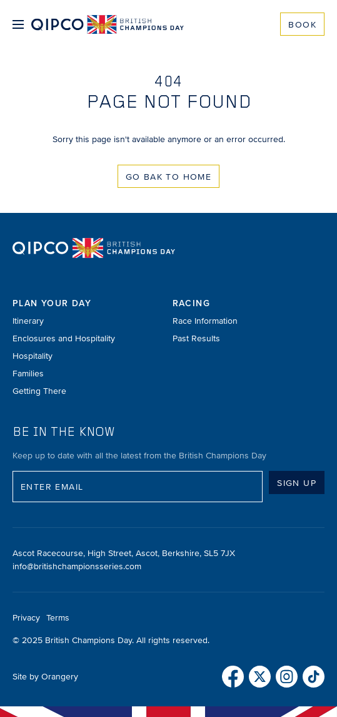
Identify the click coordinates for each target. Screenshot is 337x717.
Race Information (205, 321)
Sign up (296, 483)
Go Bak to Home (169, 177)
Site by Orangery (45, 676)
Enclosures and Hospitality (64, 338)
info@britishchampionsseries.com (77, 566)
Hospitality (33, 356)
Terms (57, 617)
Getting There (39, 391)
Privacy (26, 617)
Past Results (196, 338)
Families (28, 373)
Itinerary (28, 321)
